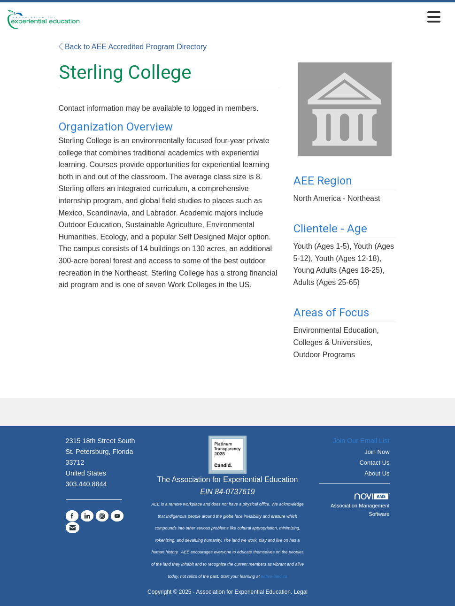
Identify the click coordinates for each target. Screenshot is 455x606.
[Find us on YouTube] (117, 516)
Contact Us (374, 462)
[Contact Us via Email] (72, 527)
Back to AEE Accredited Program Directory (133, 47)
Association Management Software (360, 505)
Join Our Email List (361, 441)
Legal (301, 592)
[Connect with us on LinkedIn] (87, 516)
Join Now (376, 451)
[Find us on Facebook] (72, 516)
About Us (376, 473)
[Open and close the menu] (263, 17)
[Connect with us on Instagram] (102, 516)
